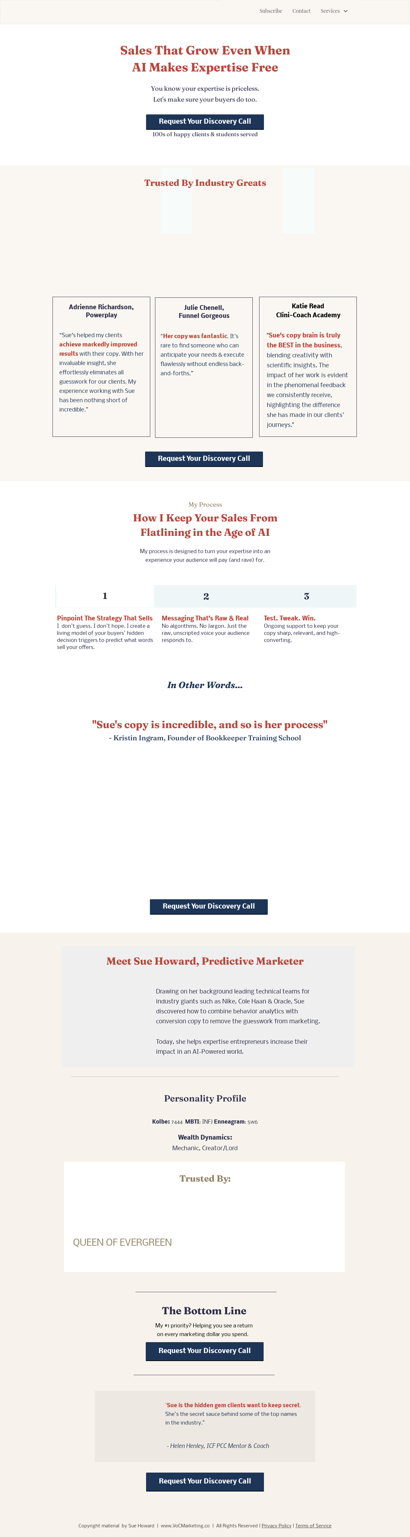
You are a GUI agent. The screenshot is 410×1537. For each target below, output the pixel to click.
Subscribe (270, 10)
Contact (301, 10)
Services (334, 10)
